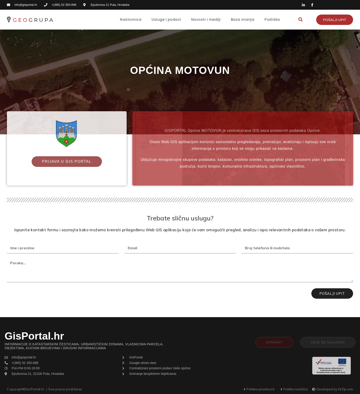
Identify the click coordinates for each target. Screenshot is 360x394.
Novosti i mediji (206, 19)
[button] (300, 19)
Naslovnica (130, 19)
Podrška (272, 19)
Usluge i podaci (166, 19)
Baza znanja (243, 19)
